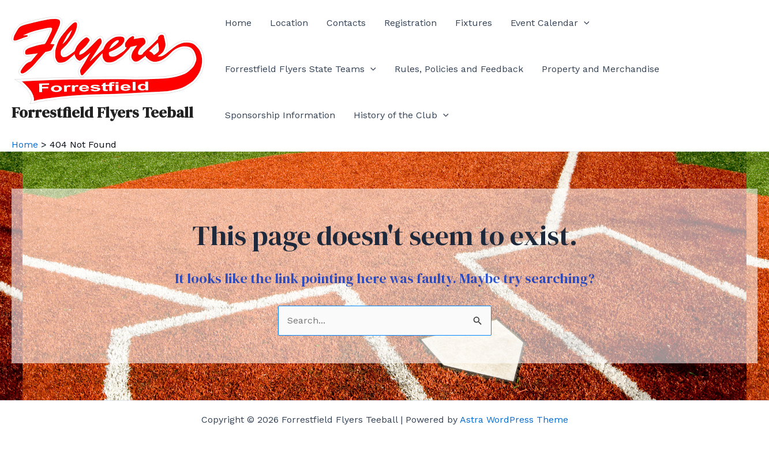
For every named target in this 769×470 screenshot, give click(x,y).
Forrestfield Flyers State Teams (300, 69)
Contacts (346, 22)
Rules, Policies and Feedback (459, 68)
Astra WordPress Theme (514, 419)
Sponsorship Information (280, 115)
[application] (584, 23)
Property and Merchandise (600, 68)
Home (238, 22)
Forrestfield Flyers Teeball (102, 112)
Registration (410, 22)
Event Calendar (550, 23)
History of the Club (401, 115)
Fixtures (473, 22)
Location (289, 22)
